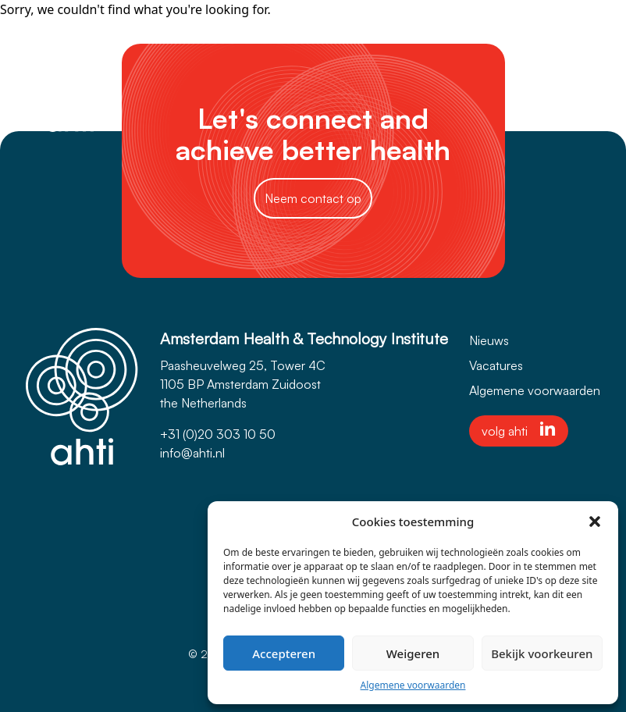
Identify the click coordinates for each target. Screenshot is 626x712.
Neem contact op (313, 198)
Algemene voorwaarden (413, 685)
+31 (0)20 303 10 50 (218, 434)
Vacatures (496, 365)
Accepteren (283, 653)
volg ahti (519, 430)
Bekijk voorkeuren (541, 653)
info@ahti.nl (192, 453)
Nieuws (489, 340)
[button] (595, 521)
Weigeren (412, 653)
